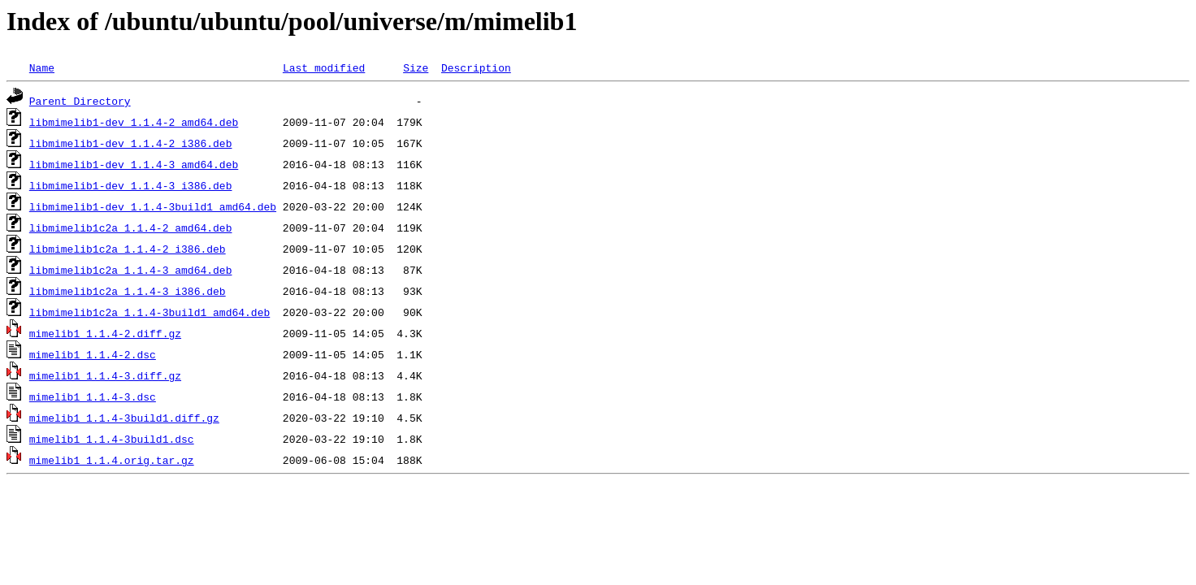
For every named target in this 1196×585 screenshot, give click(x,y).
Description (476, 67)
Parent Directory (80, 100)
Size (415, 67)
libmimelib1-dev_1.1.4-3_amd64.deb (133, 164)
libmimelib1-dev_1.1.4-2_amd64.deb (133, 122)
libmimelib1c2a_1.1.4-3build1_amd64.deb (149, 312)
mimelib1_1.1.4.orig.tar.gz (111, 460)
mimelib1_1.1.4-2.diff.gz (105, 333)
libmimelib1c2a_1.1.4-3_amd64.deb (130, 269)
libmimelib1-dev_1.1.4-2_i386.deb (130, 143)
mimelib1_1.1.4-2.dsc (92, 354)
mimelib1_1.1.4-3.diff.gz (105, 375)
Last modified (324, 67)
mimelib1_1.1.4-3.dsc (92, 396)
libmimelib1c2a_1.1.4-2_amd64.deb (130, 227)
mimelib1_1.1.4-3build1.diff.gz (124, 417)
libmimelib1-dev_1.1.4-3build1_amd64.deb (152, 206)
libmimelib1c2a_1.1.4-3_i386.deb (127, 291)
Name (41, 67)
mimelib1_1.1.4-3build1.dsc (111, 438)
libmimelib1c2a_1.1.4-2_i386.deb (127, 248)
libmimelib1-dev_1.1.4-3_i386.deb (130, 185)
